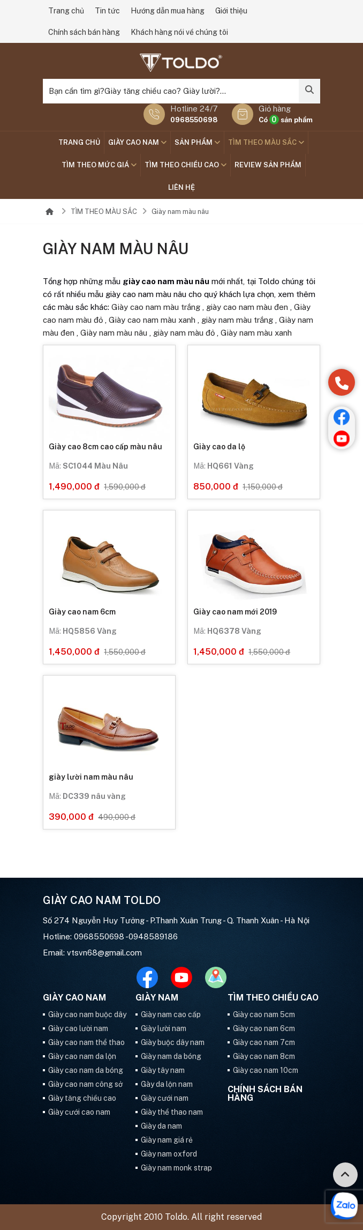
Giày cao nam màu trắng (155, 307)
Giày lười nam (163, 1028)
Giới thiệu (231, 10)
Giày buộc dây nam (173, 1042)
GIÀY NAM (156, 998)
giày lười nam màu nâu (91, 777)
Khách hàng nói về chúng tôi (179, 32)
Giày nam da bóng (171, 1056)
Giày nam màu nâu (180, 212)
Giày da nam (161, 1126)
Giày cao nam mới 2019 (235, 611)
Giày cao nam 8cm (264, 1056)
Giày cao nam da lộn (82, 1056)
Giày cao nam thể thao (86, 1042)
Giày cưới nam (164, 1098)
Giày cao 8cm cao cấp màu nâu (105, 446)
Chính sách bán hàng (84, 32)
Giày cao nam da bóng (85, 1070)
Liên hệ (181, 187)
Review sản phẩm (268, 165)
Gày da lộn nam (167, 1084)
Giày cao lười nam (78, 1028)
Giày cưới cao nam (79, 1112)
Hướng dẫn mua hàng (168, 10)
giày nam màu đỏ (184, 332)
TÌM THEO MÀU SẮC (266, 142)
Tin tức (107, 10)
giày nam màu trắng (237, 319)
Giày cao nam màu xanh (152, 319)
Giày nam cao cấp (171, 1014)
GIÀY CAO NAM (137, 142)
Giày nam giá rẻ (167, 1140)
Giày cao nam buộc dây (87, 1014)
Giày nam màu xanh (256, 332)
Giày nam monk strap (176, 1168)
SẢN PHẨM (197, 142)
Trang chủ (66, 10)
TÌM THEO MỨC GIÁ (99, 165)
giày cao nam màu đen (247, 307)
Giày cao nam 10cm (265, 1070)
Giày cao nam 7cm (264, 1042)
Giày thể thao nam (172, 1112)
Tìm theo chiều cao (185, 165)
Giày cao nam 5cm (264, 1014)
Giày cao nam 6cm (82, 611)
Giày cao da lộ (219, 446)
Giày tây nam (163, 1070)
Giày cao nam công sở (85, 1084)
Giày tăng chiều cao (82, 1098)
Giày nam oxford (169, 1154)
